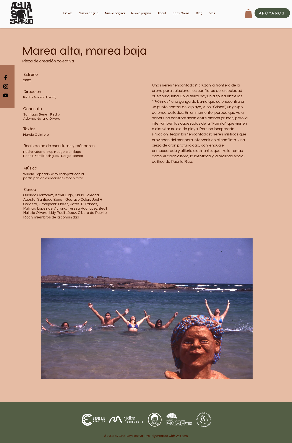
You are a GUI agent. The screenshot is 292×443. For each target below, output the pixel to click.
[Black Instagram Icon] (5, 86)
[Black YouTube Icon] (5, 95)
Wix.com (182, 436)
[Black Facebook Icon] (5, 77)
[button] (272, 13)
